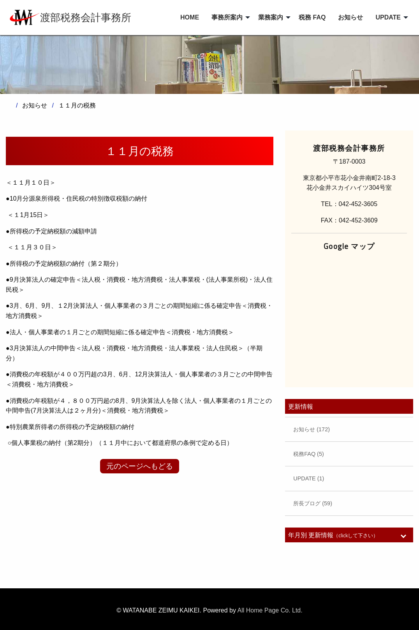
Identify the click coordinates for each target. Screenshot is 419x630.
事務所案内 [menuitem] (227, 17)
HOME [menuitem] (189, 17)
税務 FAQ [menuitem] (312, 17)
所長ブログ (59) (312, 503)
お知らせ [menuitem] (350, 17)
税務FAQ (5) (308, 454)
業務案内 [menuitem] (270, 17)
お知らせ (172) (311, 429)
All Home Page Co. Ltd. (270, 610)
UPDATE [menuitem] (388, 17)
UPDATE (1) (308, 478)
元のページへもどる (139, 466)
